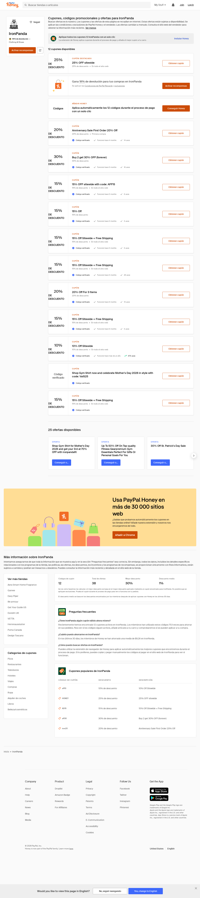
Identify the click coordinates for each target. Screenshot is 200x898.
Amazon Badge (62, 794)
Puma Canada (15, 629)
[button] (162, 848)
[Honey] (12, 5)
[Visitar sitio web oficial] (40, 50)
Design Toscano (15, 635)
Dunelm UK (13, 613)
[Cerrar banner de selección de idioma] (195, 888)
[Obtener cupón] (176, 63)
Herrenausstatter (16, 624)
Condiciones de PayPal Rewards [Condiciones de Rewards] (98, 86)
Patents (89, 801)
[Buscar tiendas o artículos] (86, 5)
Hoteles (11, 675)
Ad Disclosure (92, 813)
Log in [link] (191, 4)
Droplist (58, 788)
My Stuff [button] (160, 5)
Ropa (10, 692)
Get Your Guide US (17, 607)
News (28, 807)
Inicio (6, 751)
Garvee (11, 590)
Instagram (125, 801)
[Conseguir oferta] (61, 462)
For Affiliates (61, 807)
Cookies (90, 832)
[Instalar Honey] (181, 38)
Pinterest (124, 807)
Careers (29, 801)
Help (27, 794)
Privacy (89, 788)
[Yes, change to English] (145, 891)
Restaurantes (14, 664)
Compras (12, 687)
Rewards (59, 801)
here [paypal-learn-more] (71, 848)
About (28, 788)
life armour (13, 601)
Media (28, 820)
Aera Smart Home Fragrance (22, 584)
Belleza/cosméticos (17, 709)
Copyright (90, 794)
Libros (11, 703)
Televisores (13, 670)
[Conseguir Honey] (176, 108)
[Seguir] (35, 22)
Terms (89, 807)
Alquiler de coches (17, 698)
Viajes (11, 681)
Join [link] (182, 4)
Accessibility (92, 826)
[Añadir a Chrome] (125, 535)
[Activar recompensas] (22, 50)
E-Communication (95, 820)
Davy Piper (13, 596)
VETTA (11, 618)
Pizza (10, 658)
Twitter (123, 794)
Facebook (125, 788)
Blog (27, 813)
